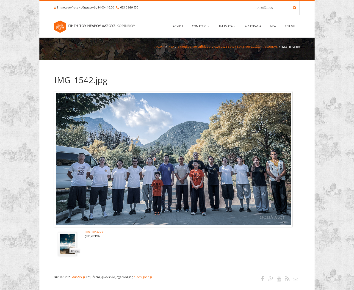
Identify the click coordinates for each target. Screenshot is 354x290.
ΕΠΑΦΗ (290, 26)
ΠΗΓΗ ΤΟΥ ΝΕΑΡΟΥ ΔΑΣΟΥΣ (101, 25)
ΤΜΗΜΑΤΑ (227, 26)
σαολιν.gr (78, 277)
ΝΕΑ (273, 26)
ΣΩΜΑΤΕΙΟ (201, 26)
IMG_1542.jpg (94, 231)
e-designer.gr (143, 277)
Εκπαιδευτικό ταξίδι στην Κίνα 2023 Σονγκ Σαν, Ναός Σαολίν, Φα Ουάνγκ (228, 46)
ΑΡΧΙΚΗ (178, 26)
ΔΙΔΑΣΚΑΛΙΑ (253, 26)
